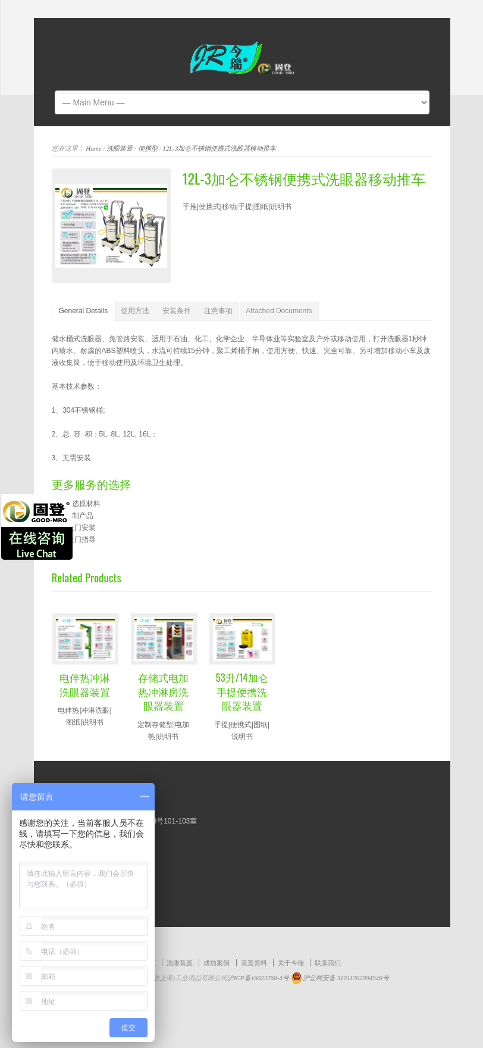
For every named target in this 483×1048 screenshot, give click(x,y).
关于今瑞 (291, 962)
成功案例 (216, 962)
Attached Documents (279, 311)
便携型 (148, 148)
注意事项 (218, 311)
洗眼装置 (119, 148)
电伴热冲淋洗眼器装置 (84, 684)
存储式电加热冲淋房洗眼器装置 (163, 691)
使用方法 (135, 311)
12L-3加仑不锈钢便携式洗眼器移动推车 (219, 148)
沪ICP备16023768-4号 (259, 977)
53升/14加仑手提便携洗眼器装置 (241, 691)
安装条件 (176, 311)
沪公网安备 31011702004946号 (340, 978)
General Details (83, 311)
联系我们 (328, 962)
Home (93, 148)
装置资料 (254, 962)
